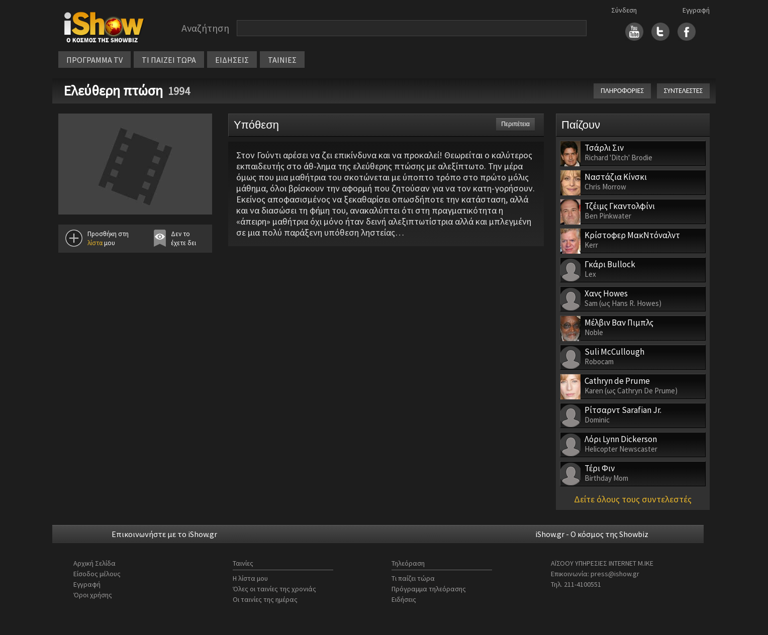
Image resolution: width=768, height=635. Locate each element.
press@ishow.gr (615, 573)
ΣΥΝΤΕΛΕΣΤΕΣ (683, 90)
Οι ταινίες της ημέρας (265, 599)
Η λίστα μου (250, 578)
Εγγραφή (696, 10)
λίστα (95, 243)
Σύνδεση (624, 10)
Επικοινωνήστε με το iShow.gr (164, 534)
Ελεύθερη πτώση (113, 90)
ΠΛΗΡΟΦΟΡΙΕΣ (622, 90)
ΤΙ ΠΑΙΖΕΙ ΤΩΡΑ (169, 60)
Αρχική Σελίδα (94, 563)
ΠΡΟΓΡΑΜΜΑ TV (94, 60)
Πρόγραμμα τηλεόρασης (429, 588)
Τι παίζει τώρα (413, 578)
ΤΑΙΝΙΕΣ (282, 60)
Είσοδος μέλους (97, 573)
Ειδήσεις (404, 599)
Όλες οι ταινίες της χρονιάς (274, 588)
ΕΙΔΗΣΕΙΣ (232, 60)
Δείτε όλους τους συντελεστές (633, 499)
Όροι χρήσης (92, 594)
